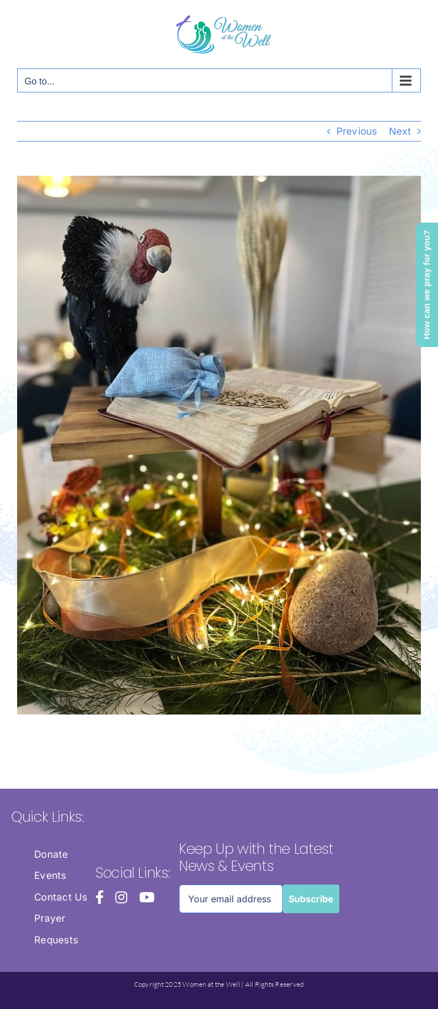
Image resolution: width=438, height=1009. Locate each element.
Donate (51, 854)
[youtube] (147, 897)
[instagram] (121, 897)
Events (50, 875)
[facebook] (99, 897)
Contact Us (61, 897)
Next (400, 131)
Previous (357, 131)
